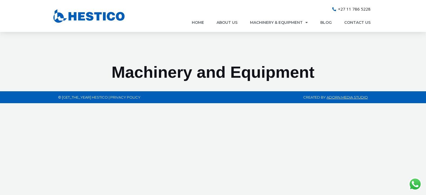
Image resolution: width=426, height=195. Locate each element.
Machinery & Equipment (279, 22)
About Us (227, 22)
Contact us (357, 22)
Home (198, 22)
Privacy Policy (125, 97)
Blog (326, 22)
